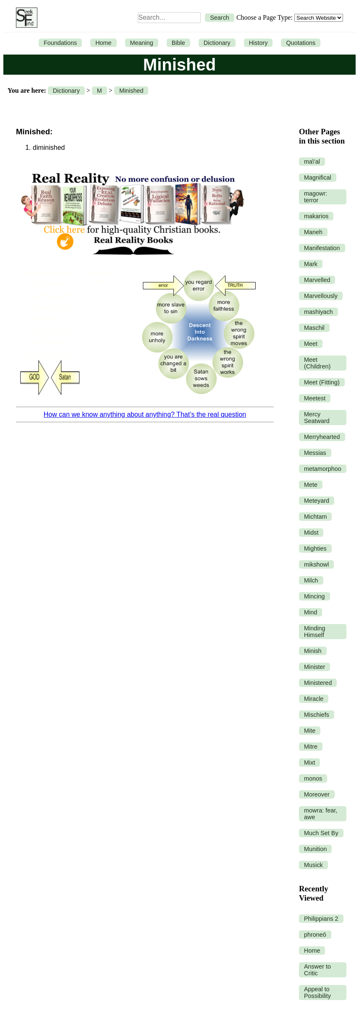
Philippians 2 (321, 918)
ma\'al (312, 161)
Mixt (309, 762)
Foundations (60, 42)
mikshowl (316, 564)
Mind (310, 612)
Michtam (315, 516)
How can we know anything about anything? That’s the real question (145, 414)
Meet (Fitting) (322, 382)
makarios (316, 216)
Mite (309, 730)
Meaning (141, 42)
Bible (178, 42)
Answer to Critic (317, 970)
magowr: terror (315, 197)
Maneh (313, 232)
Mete (310, 484)
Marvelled (317, 280)
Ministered (318, 682)
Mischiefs (316, 714)
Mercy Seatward (317, 417)
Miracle (313, 698)
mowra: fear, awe (320, 813)
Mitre (310, 746)
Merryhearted (322, 437)
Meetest (314, 398)
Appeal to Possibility (317, 992)
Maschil (314, 327)
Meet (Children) (317, 363)
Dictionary (217, 42)
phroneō (315, 934)
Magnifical (317, 177)
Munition (315, 849)
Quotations (300, 42)
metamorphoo (322, 468)
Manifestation (322, 248)
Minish (313, 651)
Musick (313, 865)
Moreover (317, 794)
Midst (311, 532)
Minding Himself (314, 631)
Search (219, 17)
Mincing (314, 596)
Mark (310, 264)
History (258, 42)
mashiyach (318, 311)
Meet (310, 343)
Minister (314, 666)
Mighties (315, 548)
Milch (311, 580)
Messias (315, 452)
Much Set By (321, 833)
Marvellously (321, 296)
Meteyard (316, 500)
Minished (131, 90)
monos (313, 778)
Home (103, 42)
